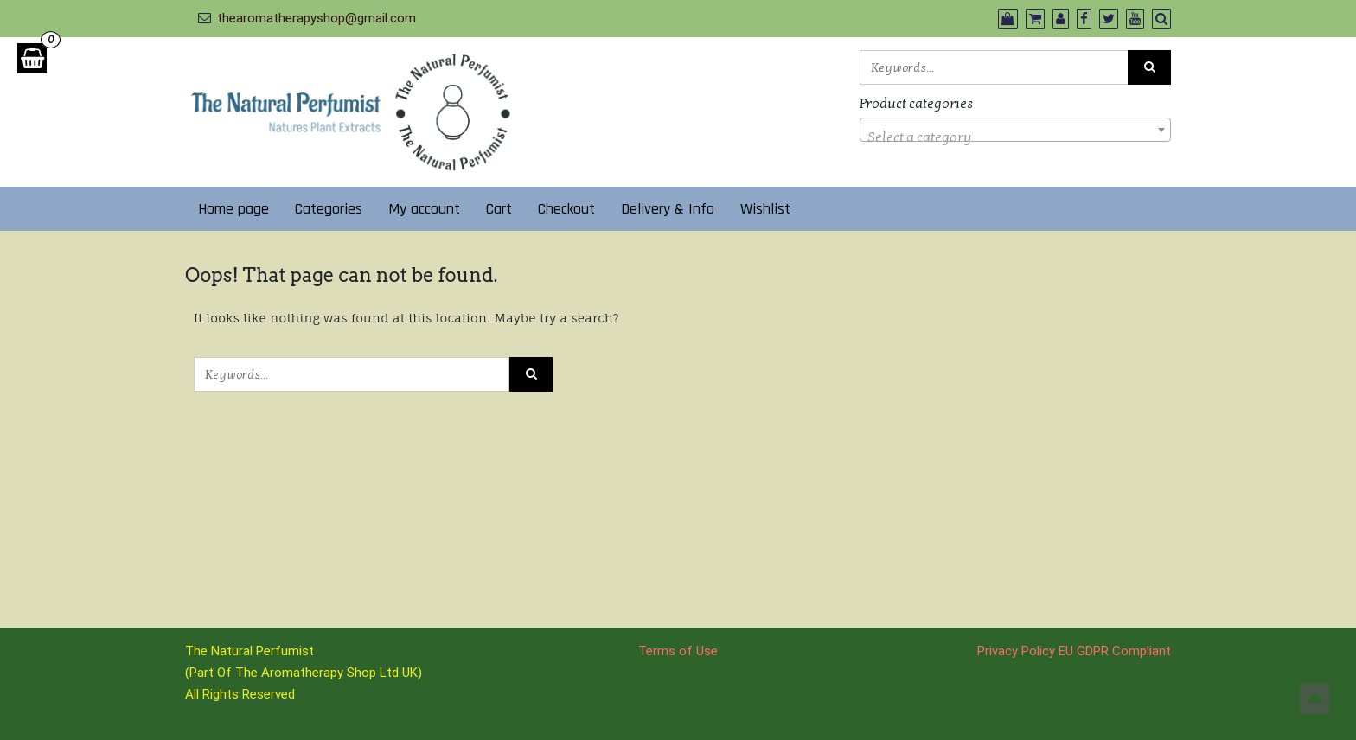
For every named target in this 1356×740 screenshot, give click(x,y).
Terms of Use (678, 651)
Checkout (566, 209)
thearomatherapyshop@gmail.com (316, 18)
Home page (233, 209)
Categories (328, 209)
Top (1315, 699)
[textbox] (1015, 137)
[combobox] (1015, 130)
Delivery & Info (667, 209)
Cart (499, 209)
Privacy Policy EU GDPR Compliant (1074, 651)
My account (424, 209)
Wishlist (765, 209)
